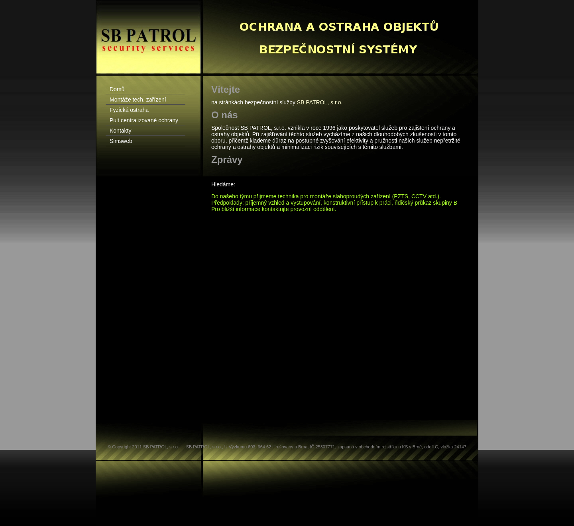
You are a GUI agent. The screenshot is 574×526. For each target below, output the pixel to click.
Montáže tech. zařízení (138, 99)
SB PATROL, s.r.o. (320, 102)
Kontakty (120, 130)
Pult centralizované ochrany (144, 120)
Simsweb (121, 141)
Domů (117, 89)
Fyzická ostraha (129, 110)
